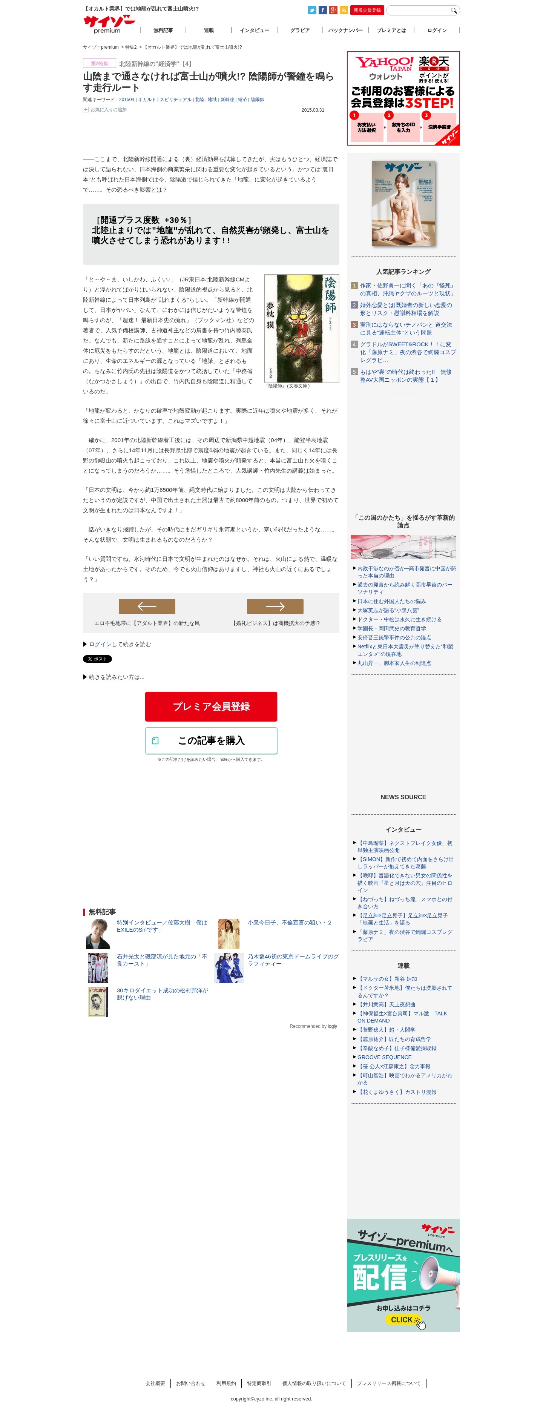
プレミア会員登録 (211, 707)
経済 (242, 99)
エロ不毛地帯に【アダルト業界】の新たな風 (147, 624)
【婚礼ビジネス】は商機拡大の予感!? (275, 624)
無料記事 (163, 30)
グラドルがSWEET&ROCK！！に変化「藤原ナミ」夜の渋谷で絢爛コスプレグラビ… (408, 352)
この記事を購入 (211, 741)
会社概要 (155, 1383)
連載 (209, 30)
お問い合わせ (191, 1383)
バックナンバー (345, 30)
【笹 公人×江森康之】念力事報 (394, 1066)
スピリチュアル (176, 99)
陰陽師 (257, 99)
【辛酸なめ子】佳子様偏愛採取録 (397, 1048)
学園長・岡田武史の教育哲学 (391, 628)
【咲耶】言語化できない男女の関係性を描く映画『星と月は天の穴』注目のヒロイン (404, 882)
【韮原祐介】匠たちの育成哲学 (394, 1039)
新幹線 (227, 99)
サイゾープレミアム (110, 24)
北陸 (199, 99)
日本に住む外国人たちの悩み (391, 601)
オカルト (147, 99)
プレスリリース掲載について (389, 1383)
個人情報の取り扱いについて (314, 1383)
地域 (212, 99)
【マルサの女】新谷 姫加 (387, 979)
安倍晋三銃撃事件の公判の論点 (394, 637)
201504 (126, 99)
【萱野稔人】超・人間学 (386, 1030)
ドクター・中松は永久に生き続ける (399, 619)
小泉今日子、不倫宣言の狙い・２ (290, 923)
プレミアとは (391, 30)
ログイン (100, 645)
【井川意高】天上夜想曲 (386, 1004)
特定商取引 (259, 1383)
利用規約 (226, 1383)
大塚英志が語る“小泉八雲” (388, 610)
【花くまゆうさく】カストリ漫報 (397, 1092)
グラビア (300, 30)
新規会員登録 (367, 10)
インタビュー (254, 30)
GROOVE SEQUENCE (384, 1057)
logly (332, 1027)
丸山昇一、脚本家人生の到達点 (394, 663)
